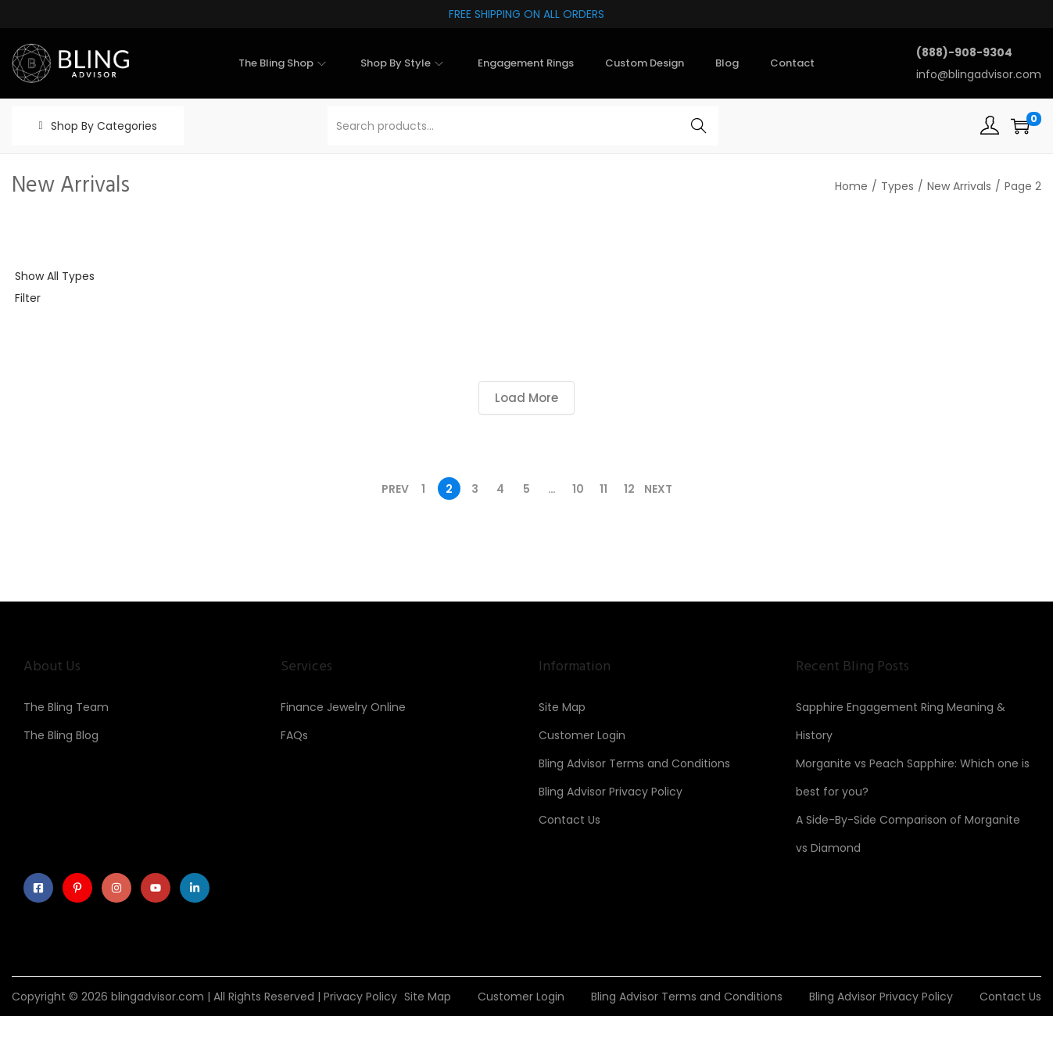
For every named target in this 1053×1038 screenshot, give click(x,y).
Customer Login (582, 735)
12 (629, 489)
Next (658, 489)
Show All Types (55, 276)
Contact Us (569, 820)
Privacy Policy (360, 996)
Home (851, 186)
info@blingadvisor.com (978, 74)
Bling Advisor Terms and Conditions (634, 763)
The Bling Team (66, 707)
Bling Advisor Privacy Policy (610, 791)
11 (603, 489)
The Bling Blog (60, 735)
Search (698, 126)
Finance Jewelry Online (343, 707)
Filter (28, 298)
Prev (395, 489)
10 (578, 489)
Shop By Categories (104, 126)
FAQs (294, 735)
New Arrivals (959, 186)
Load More (526, 398)
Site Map (562, 707)
